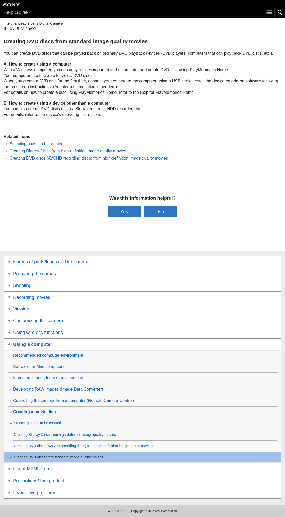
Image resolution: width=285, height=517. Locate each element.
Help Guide (15, 12)
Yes (124, 211)
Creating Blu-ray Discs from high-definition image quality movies (68, 151)
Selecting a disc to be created (37, 144)
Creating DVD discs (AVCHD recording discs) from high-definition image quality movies (89, 158)
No (161, 211)
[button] (280, 12)
